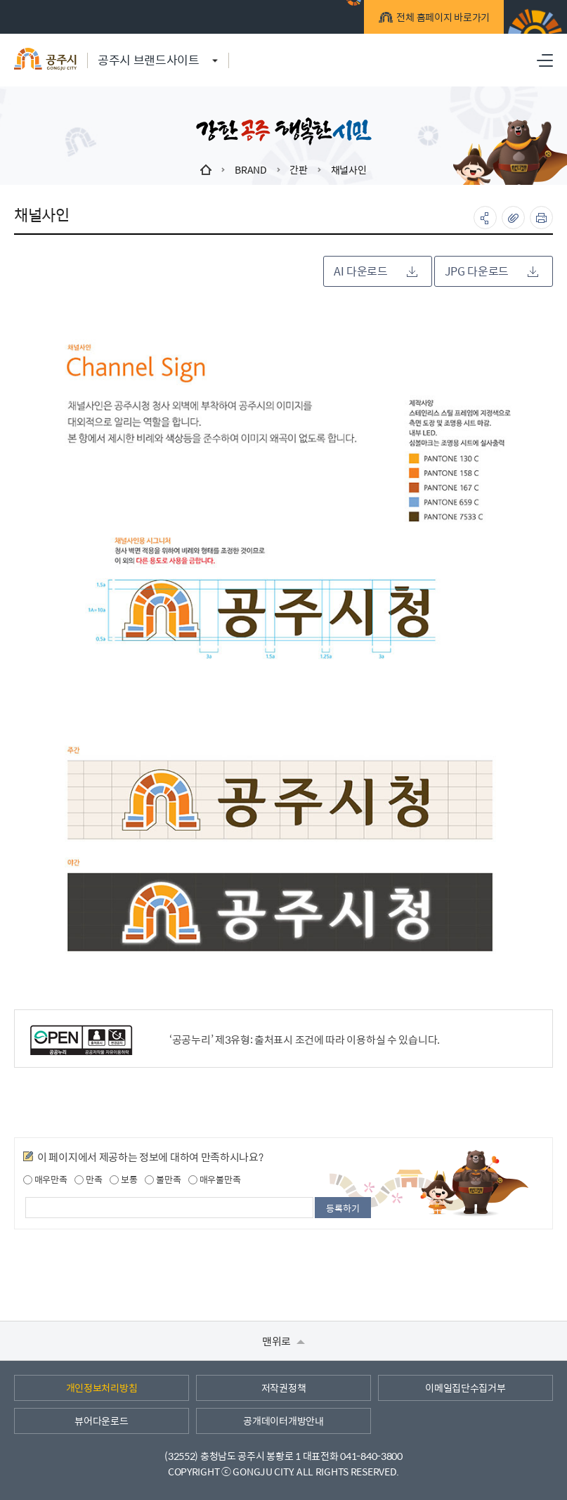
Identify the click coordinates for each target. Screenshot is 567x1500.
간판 (298, 169)
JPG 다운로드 (491, 271)
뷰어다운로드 (101, 1420)
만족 (88, 1179)
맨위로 (283, 1341)
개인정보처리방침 (102, 1387)
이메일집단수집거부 (465, 1387)
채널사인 (349, 169)
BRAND (251, 169)
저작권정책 (283, 1387)
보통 (123, 1179)
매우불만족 (214, 1179)
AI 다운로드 (375, 271)
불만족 (163, 1179)
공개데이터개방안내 (283, 1420)
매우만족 (45, 1179)
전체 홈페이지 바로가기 (441, 19)
